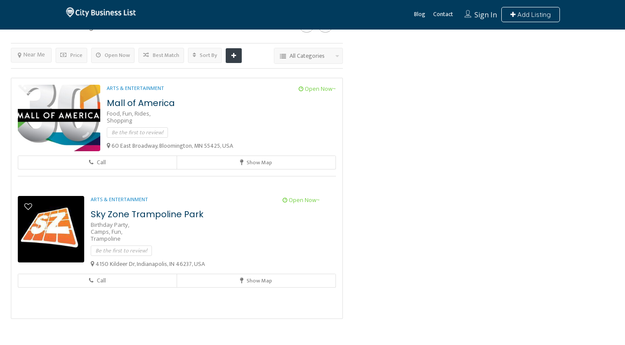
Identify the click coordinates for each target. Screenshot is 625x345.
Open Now (113, 55)
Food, (114, 113)
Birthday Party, (110, 225)
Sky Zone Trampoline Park (147, 214)
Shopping (119, 120)
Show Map (256, 162)
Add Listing (530, 14)
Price (71, 55)
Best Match (161, 55)
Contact (443, 14)
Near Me (31, 55)
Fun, (128, 113)
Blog (419, 14)
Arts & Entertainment (135, 88)
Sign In (485, 15)
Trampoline (106, 238)
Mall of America (141, 103)
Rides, (143, 113)
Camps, (101, 232)
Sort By (205, 55)
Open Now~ (317, 89)
